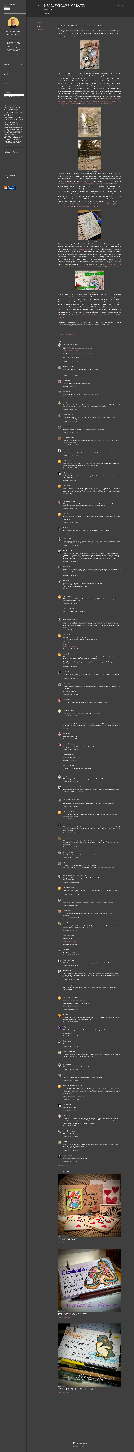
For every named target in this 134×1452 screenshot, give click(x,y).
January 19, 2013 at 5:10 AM (70, 728)
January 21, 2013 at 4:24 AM (70, 1035)
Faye (65, 1075)
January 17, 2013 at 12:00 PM (71, 444)
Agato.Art (66, 1156)
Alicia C (65, 910)
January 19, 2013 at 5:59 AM (70, 738)
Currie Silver (67, 733)
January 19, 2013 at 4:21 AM (70, 715)
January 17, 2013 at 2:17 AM (70, 375)
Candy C (66, 550)
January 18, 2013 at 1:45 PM (70, 591)
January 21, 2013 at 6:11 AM (70, 1046)
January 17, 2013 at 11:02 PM (70, 533)
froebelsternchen (69, 344)
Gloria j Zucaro (68, 501)
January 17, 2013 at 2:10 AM (70, 361)
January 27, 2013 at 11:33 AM (70, 1150)
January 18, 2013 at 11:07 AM (71, 575)
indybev (65, 527)
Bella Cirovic (67, 1131)
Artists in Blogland (112, 267)
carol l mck (66, 684)
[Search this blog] (11, 6)
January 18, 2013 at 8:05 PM (70, 678)
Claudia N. (66, 366)
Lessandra (66, 710)
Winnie (65, 485)
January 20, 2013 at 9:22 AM (71, 917)
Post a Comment (63, 1165)
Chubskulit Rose (68, 997)
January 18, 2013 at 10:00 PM (71, 694)
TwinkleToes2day (68, 437)
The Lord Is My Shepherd (72, 1314)
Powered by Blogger (80, 1443)
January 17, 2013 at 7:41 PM (70, 522)
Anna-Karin (66, 566)
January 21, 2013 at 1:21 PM (70, 1069)
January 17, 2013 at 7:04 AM (70, 397)
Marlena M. (67, 414)
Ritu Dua (66, 900)
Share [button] (39, 22)
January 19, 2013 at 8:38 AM (70, 771)
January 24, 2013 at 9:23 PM (71, 1125)
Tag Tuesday (73, 297)
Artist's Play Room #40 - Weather (100, 204)
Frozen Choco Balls (69, 941)
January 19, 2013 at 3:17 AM (70, 705)
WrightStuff (67, 960)
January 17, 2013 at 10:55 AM (70, 432)
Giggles (65, 1027)
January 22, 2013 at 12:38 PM (71, 1099)
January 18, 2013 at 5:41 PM (70, 629)
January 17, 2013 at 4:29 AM (70, 386)
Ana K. (65, 1142)
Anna (65, 391)
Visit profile (13, 55)
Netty (65, 671)
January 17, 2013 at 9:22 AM (70, 421)
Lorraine (66, 1104)
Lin (64, 402)
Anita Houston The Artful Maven (73, 875)
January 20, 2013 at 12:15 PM (71, 955)
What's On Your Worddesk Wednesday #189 (97, 104)
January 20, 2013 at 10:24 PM (71, 1009)
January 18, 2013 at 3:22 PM (70, 603)
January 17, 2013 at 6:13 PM (70, 480)
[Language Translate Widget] (14, 95)
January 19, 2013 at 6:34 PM (70, 846)
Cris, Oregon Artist (69, 799)
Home (47, 13)
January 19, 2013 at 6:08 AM (70, 749)
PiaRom (66, 596)
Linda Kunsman (68, 923)
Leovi (65, 699)
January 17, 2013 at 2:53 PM (70, 455)
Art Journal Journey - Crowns (78, 267)
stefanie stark (67, 1052)
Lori (64, 654)
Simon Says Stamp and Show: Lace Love (90, 101)
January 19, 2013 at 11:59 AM (70, 806)
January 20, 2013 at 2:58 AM (71, 894)
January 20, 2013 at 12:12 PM (71, 944)
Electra (65, 538)
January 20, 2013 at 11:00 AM (71, 930)
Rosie (65, 381)
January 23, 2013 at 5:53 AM (70, 1110)
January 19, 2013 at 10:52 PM (71, 870)
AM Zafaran (67, 887)
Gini (64, 580)
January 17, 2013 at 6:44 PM (70, 508)
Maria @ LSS (67, 935)
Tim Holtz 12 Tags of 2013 (45, 29)
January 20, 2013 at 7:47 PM (71, 992)
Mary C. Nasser (68, 635)
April (64, 513)
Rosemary (66, 1115)
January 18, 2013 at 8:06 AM (71, 561)
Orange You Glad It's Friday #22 (88, 206)
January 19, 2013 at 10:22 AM (71, 794)
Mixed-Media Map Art (70, 646)
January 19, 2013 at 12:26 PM (71, 818)
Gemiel (65, 824)
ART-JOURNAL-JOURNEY (71, 350)
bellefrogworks (68, 619)
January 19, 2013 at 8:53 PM (70, 857)
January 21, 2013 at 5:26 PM (70, 1080)
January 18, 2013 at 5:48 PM (70, 648)
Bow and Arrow (68, 1005)
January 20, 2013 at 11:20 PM (71, 1021)
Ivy (64, 776)
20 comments (66, 1242)
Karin (65, 949)
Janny (65, 1041)
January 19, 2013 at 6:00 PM (71, 832)
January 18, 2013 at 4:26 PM (70, 614)
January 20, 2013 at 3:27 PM (71, 979)
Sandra (65, 971)
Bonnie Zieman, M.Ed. (70, 787)
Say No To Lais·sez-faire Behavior (77, 1389)
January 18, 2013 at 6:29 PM (70, 666)
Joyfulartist (66, 460)
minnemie (66, 852)
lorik (64, 1014)
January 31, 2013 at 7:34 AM (70, 1161)
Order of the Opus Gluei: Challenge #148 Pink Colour (91, 314)
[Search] (120, 5)
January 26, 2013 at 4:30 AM (71, 1136)
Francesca (66, 427)
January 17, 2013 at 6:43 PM (70, 496)
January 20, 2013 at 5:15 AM (70, 905)
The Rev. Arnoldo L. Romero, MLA (13, 33)
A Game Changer (68, 1239)
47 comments (66, 1317)
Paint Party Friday (95, 267)
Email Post (65, 332)
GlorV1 (65, 473)
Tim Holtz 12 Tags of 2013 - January (73, 76)
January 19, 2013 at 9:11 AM (70, 781)
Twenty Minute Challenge (81, 249)
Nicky (65, 838)
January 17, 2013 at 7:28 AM (70, 409)
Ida (64, 863)
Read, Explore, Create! (64, 5)
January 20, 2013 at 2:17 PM (70, 965)
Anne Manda (67, 811)
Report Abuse (9, 83)
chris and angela (68, 985)
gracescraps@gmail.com (71, 1085)
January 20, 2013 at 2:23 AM (71, 882)
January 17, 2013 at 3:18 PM (70, 467)
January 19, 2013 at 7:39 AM (70, 760)
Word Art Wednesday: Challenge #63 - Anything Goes (87, 184)
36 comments (66, 1392)
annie (65, 1064)
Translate (16, 96)
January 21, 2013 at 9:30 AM (70, 1059)
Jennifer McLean (68, 450)
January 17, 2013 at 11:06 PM (70, 545)
